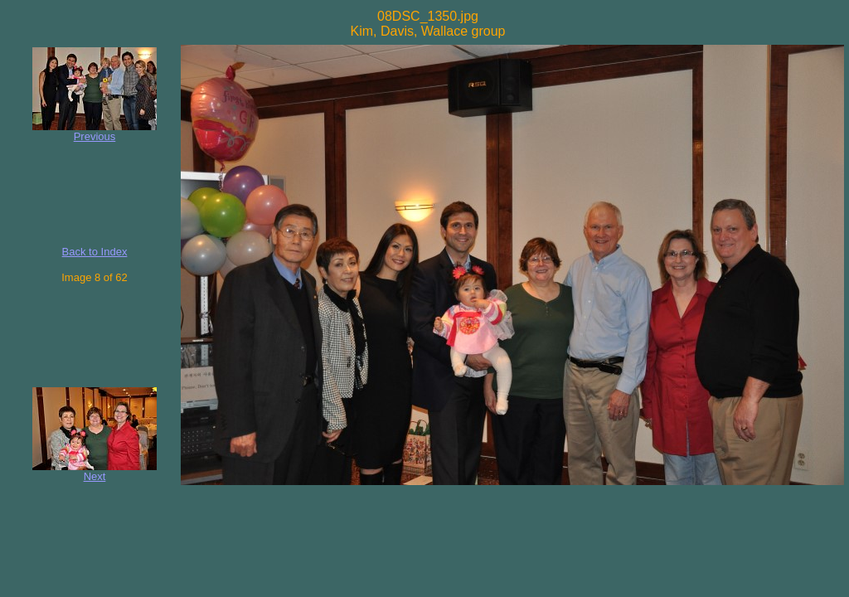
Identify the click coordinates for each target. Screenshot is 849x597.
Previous (95, 136)
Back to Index (95, 251)
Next (95, 476)
